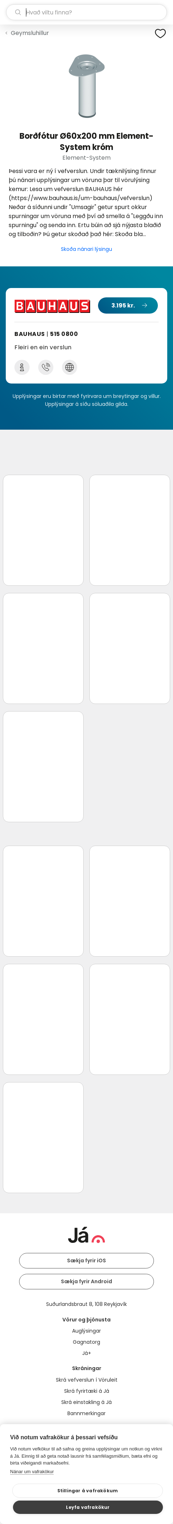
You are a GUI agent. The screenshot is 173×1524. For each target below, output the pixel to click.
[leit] (86, 12)
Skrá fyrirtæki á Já (86, 1391)
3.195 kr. (123, 305)
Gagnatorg (86, 1342)
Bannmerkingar (86, 1413)
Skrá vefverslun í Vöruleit (86, 1379)
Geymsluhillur (30, 33)
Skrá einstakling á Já (86, 1402)
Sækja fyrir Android (86, 1281)
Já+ (86, 1353)
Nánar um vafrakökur (32, 1471)
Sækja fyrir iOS (86, 1260)
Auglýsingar (86, 1330)
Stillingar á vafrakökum (87, 1491)
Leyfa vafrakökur (88, 1507)
